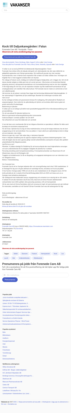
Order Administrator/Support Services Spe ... (17, 312)
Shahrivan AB (7, 379)
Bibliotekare (6, 335)
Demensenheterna (9, 359)
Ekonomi (24, 254)
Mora (33, 64)
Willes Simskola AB (9, 367)
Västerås (42, 64)
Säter (27, 62)
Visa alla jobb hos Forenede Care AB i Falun (16, 64)
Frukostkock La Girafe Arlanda (12, 318)
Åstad (4, 356)
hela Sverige (48, 62)
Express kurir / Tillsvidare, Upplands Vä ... (16, 306)
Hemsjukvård (45, 254)
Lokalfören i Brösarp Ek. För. (12, 390)
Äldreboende (38, 258)
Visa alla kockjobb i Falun (10, 62)
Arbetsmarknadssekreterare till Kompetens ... (17, 324)
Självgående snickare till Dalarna (13, 300)
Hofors (37, 62)
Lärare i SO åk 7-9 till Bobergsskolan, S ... (16, 303)
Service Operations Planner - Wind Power (16, 321)
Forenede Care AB (8, 226)
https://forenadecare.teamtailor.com (41, 226)
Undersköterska (24, 258)
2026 (15, 402)
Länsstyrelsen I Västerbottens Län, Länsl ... (17, 393)
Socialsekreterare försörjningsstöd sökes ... (17, 315)
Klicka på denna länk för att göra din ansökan (17, 206)
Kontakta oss (12, 404)
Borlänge (22, 62)
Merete (5, 347)
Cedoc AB (6, 385)
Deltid (15, 254)
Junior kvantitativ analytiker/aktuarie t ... (16, 297)
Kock (55, 254)
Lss (62, 254)
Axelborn (5, 338)
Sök (13, 258)
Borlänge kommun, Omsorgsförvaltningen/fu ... (18, 376)
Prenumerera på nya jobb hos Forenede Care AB (20, 57)
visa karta (19, 228)
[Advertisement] (35, 26)
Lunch (6, 258)
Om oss (3, 404)
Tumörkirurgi (7, 353)
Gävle (37, 64)
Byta (4, 332)
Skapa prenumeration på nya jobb (29, 402)
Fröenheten (6, 350)
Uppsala (48, 64)
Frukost (34, 254)
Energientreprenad (9, 341)
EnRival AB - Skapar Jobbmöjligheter (14, 370)
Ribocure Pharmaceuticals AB (12, 382)
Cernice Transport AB (10, 388)
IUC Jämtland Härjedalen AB (12, 373)
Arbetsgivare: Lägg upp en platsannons (55, 402)
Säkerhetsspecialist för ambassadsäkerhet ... (17, 309)
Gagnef (32, 62)
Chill (4, 344)
